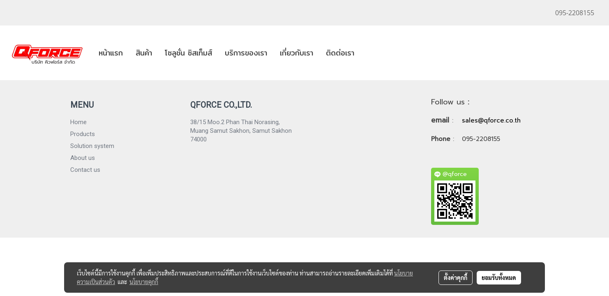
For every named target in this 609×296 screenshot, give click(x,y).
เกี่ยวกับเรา (296, 53)
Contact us (85, 169)
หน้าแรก (111, 53)
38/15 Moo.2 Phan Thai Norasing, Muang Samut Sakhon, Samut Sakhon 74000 (241, 130)
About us (82, 158)
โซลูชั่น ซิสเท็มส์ (188, 53)
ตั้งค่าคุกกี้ (455, 277)
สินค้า (144, 53)
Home (78, 122)
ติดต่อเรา (340, 53)
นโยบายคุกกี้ (143, 281)
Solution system (92, 146)
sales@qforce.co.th (491, 120)
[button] (367, 53)
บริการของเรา (246, 53)
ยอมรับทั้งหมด (499, 277)
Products (82, 134)
